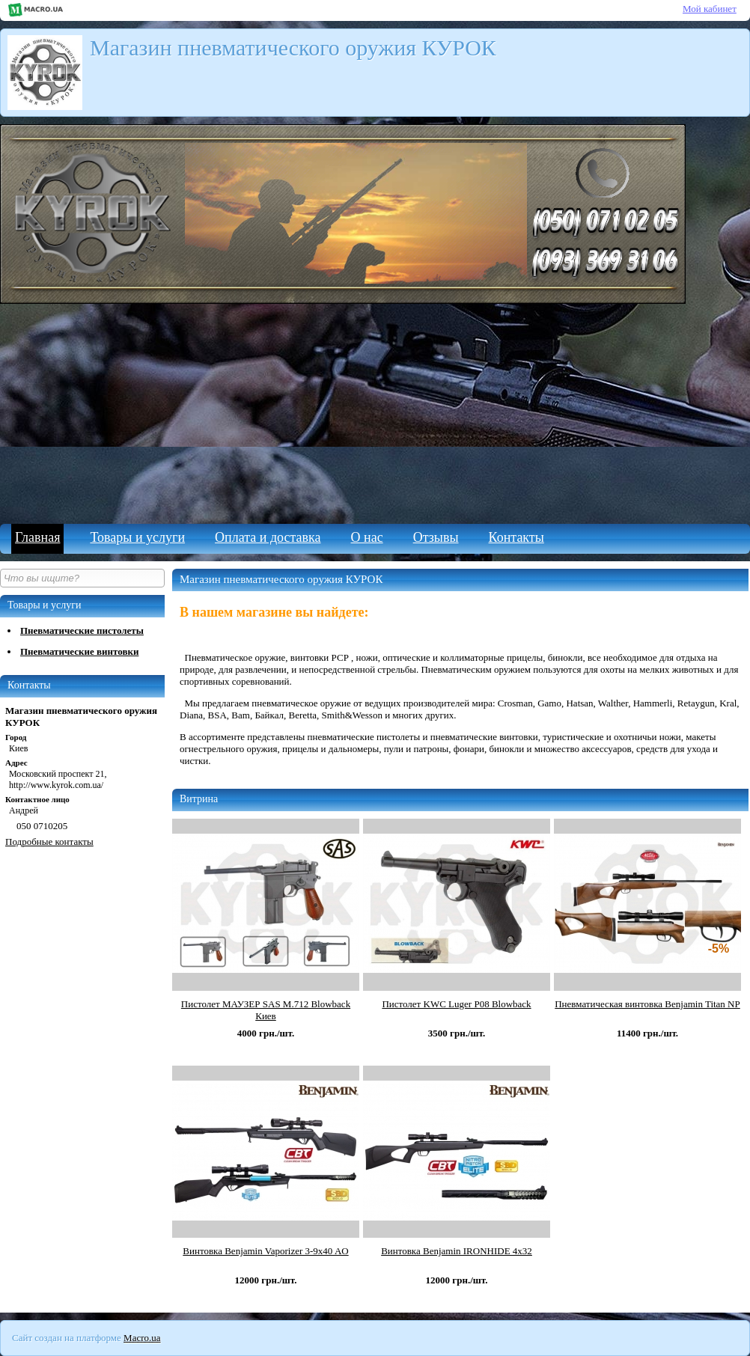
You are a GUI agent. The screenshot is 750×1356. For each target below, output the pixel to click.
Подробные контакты (49, 841)
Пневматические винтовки (79, 651)
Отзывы (436, 537)
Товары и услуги (137, 537)
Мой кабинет (710, 8)
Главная (37, 537)
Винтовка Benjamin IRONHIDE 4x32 (456, 1250)
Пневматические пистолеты (82, 630)
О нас (367, 537)
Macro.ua (142, 1337)
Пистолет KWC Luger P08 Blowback (456, 1004)
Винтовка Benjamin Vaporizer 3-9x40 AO (265, 1250)
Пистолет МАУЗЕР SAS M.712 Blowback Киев (265, 1009)
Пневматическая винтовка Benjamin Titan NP (647, 1004)
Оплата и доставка (267, 537)
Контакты (516, 537)
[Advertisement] (375, 411)
